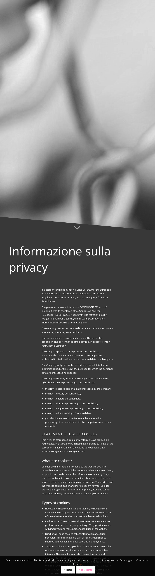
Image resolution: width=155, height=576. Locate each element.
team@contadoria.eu (93, 318)
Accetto (68, 569)
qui (80, 564)
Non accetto (86, 569)
